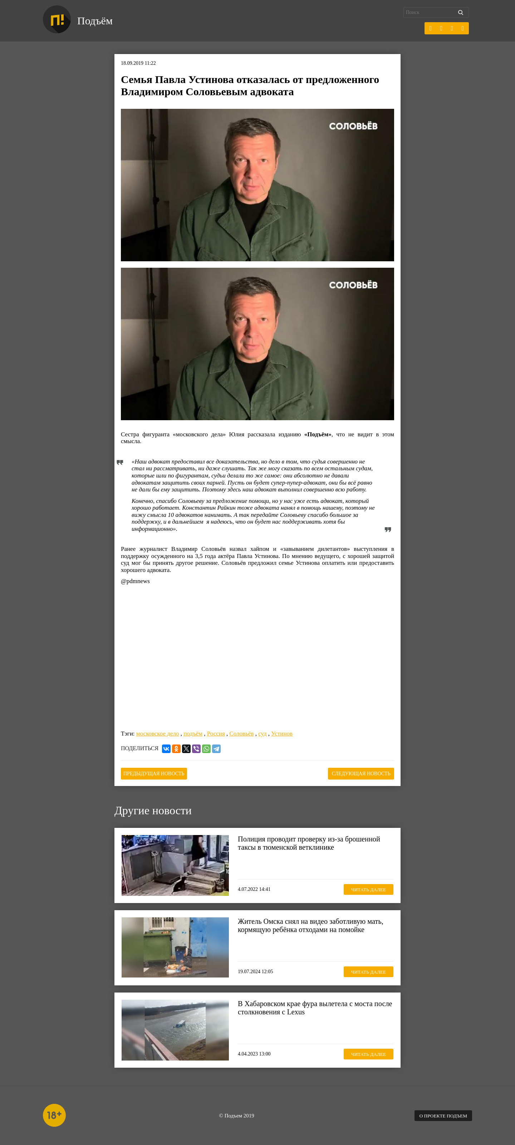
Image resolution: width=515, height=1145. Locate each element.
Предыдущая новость (156, 773)
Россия (216, 733)
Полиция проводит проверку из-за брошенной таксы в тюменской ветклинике (311, 842)
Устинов (282, 733)
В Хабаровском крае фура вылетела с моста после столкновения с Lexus (307, 1007)
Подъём (96, 20)
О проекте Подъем (442, 1114)
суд (262, 733)
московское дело (157, 733)
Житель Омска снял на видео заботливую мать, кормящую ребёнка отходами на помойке (313, 924)
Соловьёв (242, 733)
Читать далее (366, 888)
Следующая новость (358, 773)
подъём (192, 733)
